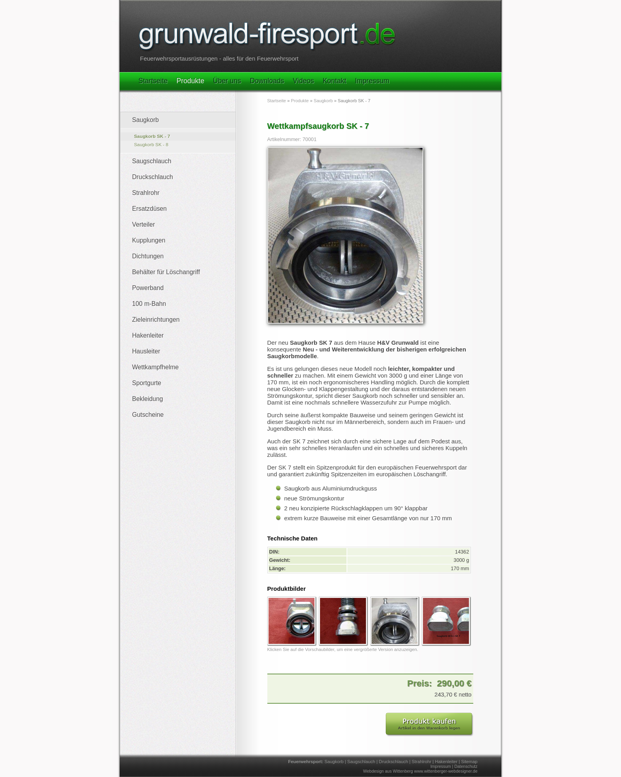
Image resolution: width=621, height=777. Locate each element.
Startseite (153, 81)
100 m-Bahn (149, 303)
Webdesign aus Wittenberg (388, 771)
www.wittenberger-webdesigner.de (446, 771)
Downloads (267, 81)
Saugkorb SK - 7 (152, 136)
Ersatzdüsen (149, 208)
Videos (303, 81)
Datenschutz (465, 766)
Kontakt (334, 81)
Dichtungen (148, 256)
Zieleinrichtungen (156, 319)
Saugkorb (145, 119)
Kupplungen (149, 240)
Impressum (372, 81)
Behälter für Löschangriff (166, 272)
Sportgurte (147, 383)
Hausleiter (146, 351)
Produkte (190, 81)
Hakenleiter (148, 335)
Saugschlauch (151, 161)
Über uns (227, 81)
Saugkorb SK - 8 (151, 144)
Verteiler (143, 224)
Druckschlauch (152, 177)
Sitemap (469, 761)
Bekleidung (147, 398)
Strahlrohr (146, 192)
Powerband (148, 287)
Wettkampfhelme (155, 367)
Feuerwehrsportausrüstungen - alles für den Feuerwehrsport (219, 58)
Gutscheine (148, 414)
